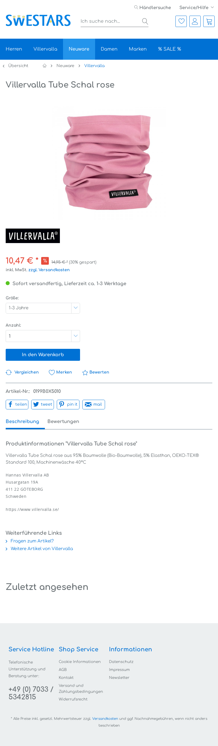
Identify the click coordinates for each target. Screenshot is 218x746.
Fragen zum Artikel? (30, 541)
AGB (63, 670)
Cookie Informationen (80, 662)
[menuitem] (152, 7)
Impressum (119, 670)
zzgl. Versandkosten (49, 270)
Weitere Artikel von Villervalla (39, 548)
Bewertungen (68, 421)
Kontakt (66, 678)
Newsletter (119, 678)
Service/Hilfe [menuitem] (194, 7)
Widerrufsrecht (73, 699)
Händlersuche (152, 7)
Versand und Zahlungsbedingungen (81, 689)
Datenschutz (121, 662)
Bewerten (95, 372)
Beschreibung (22, 421)
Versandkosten (105, 719)
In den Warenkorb (43, 354)
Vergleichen (22, 372)
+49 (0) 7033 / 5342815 (31, 693)
